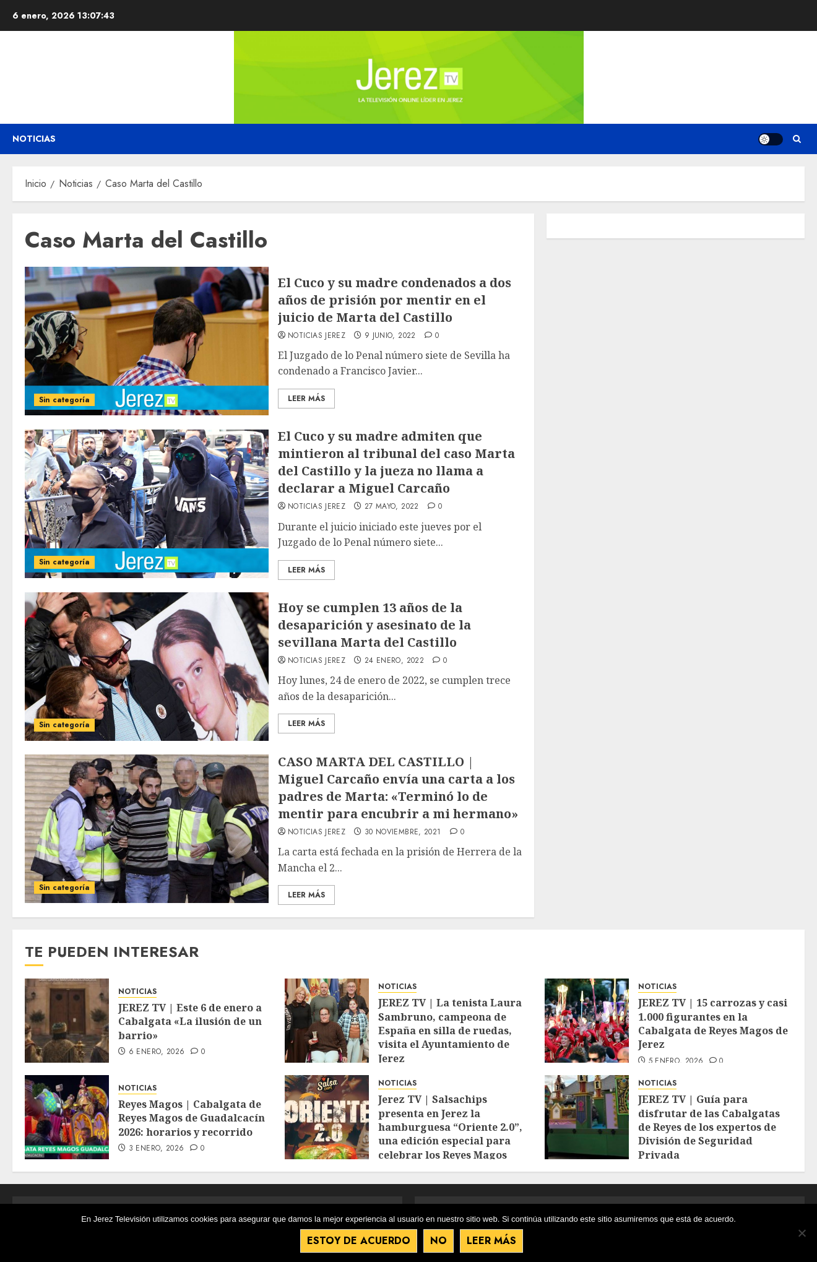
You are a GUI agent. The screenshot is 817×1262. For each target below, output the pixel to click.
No (438, 1241)
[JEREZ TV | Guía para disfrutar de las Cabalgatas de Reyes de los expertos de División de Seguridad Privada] (587, 1117)
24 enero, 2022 (394, 661)
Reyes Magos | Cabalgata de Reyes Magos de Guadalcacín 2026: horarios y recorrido (191, 1118)
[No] (801, 1233)
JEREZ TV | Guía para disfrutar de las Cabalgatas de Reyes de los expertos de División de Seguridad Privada (709, 1127)
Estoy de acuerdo (358, 1241)
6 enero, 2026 (157, 1052)
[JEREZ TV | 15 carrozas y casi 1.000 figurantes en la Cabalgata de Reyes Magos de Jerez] (587, 1021)
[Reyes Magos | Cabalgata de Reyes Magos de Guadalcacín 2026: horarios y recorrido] (67, 1117)
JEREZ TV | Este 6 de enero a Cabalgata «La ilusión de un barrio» (190, 1021)
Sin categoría (64, 399)
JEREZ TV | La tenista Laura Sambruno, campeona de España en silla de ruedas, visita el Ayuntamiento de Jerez (450, 1030)
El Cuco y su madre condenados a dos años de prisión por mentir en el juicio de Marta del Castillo (394, 300)
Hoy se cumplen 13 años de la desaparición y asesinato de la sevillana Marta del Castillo (374, 624)
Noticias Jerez (316, 336)
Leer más (491, 1241)
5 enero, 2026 (676, 1061)
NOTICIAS (137, 992)
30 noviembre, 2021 (403, 832)
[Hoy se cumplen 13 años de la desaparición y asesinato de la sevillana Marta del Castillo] (147, 666)
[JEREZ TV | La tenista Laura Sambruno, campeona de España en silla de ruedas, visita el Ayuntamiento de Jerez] (327, 1021)
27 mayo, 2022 (392, 507)
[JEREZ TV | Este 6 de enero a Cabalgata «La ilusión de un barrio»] (67, 1021)
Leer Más (306, 398)
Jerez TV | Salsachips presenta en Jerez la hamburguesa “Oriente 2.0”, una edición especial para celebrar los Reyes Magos (450, 1127)
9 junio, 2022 (390, 336)
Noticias (34, 138)
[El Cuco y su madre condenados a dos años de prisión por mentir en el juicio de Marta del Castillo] (147, 341)
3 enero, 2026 (156, 1149)
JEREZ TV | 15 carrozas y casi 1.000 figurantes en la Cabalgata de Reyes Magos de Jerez (713, 1023)
